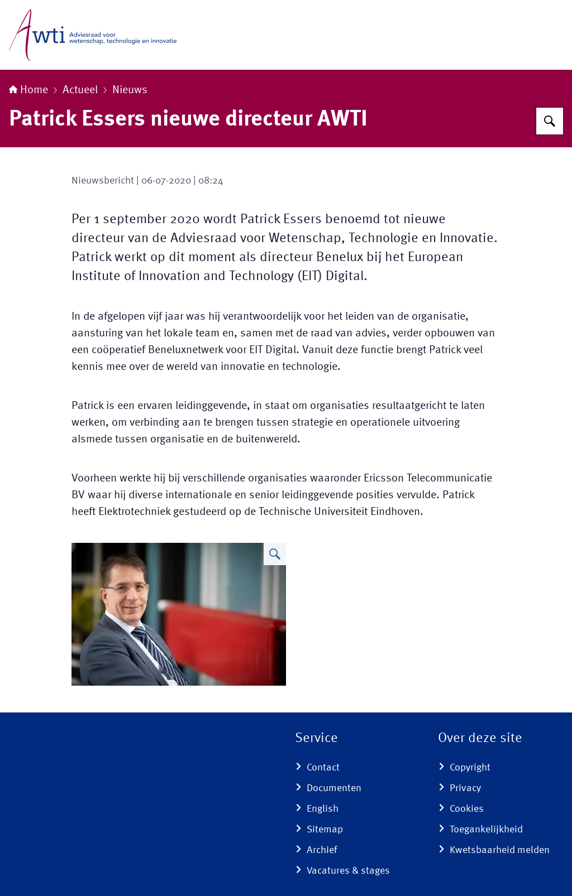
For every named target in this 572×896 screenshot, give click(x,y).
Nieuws (129, 90)
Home (28, 90)
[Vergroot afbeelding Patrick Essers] (275, 554)
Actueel (80, 90)
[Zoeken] (549, 121)
